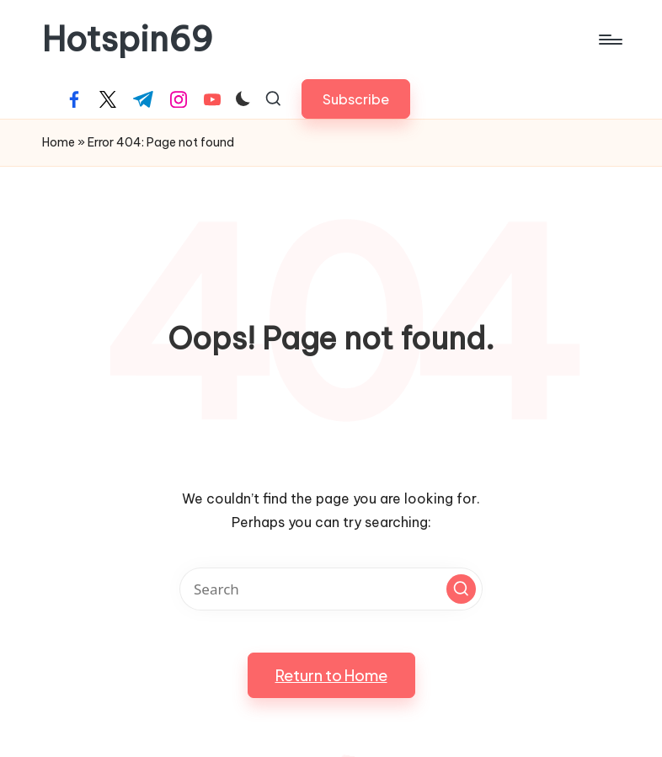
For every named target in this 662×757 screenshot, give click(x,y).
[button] (356, 99)
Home (58, 142)
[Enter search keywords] (331, 589)
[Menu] (609, 39)
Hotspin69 (127, 39)
